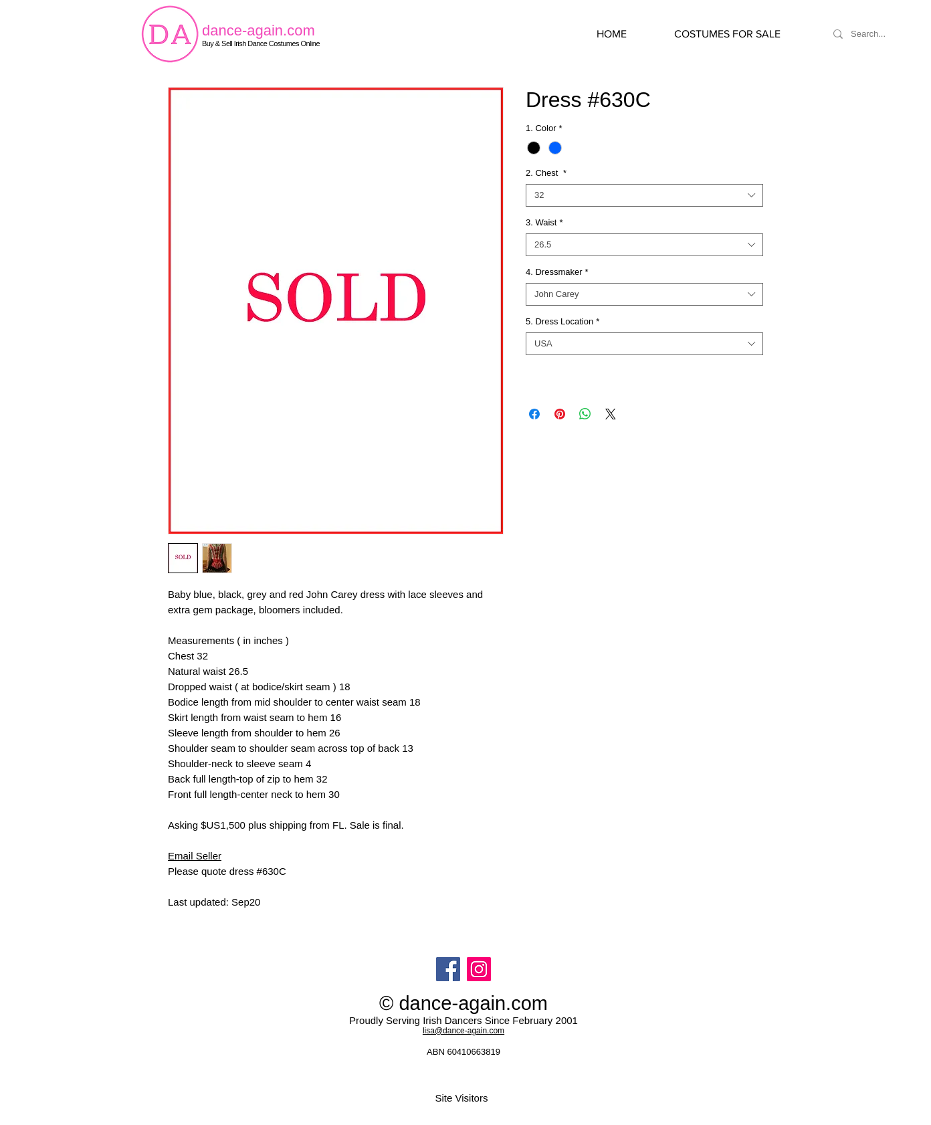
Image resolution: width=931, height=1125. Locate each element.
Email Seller (194, 855)
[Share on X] (611, 414)
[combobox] (644, 195)
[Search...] (884, 34)
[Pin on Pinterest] (560, 414)
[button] (741, 34)
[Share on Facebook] (534, 414)
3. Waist (544, 222)
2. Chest (546, 173)
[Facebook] (448, 969)
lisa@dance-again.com (463, 1030)
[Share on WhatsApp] (585, 414)
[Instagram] (479, 969)
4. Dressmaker (557, 272)
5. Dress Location (562, 321)
